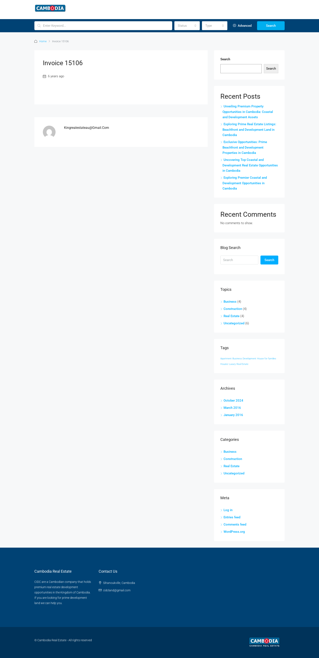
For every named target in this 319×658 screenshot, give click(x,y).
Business (230, 302)
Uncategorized (234, 323)
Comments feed (235, 524)
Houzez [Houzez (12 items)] (224, 364)
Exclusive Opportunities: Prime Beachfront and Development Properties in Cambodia (244, 147)
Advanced (242, 26)
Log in (228, 510)
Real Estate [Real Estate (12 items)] (242, 364)
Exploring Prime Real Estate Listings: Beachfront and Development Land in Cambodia (249, 129)
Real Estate (231, 316)
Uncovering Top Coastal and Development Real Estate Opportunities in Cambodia (250, 165)
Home (43, 41)
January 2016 (233, 415)
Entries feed (232, 517)
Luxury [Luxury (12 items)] (232, 364)
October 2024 (233, 400)
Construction (233, 309)
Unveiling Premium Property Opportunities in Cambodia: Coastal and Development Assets (247, 111)
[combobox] (187, 25)
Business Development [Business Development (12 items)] (244, 358)
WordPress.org (234, 532)
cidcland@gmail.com (116, 590)
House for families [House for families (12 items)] (266, 358)
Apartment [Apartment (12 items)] (226, 358)
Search (271, 26)
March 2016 (232, 408)
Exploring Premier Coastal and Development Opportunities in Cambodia (244, 183)
